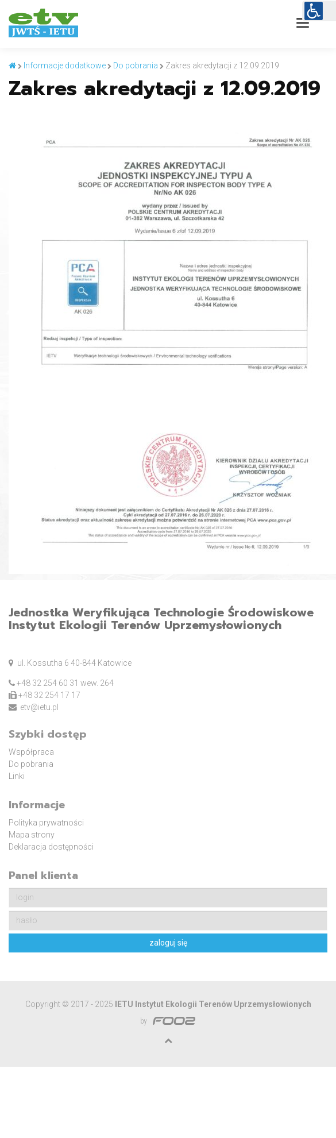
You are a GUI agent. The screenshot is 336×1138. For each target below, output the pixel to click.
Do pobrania (31, 764)
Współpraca (31, 752)
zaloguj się (168, 942)
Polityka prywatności (46, 822)
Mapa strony (32, 834)
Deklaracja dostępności (51, 846)
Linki (17, 776)
